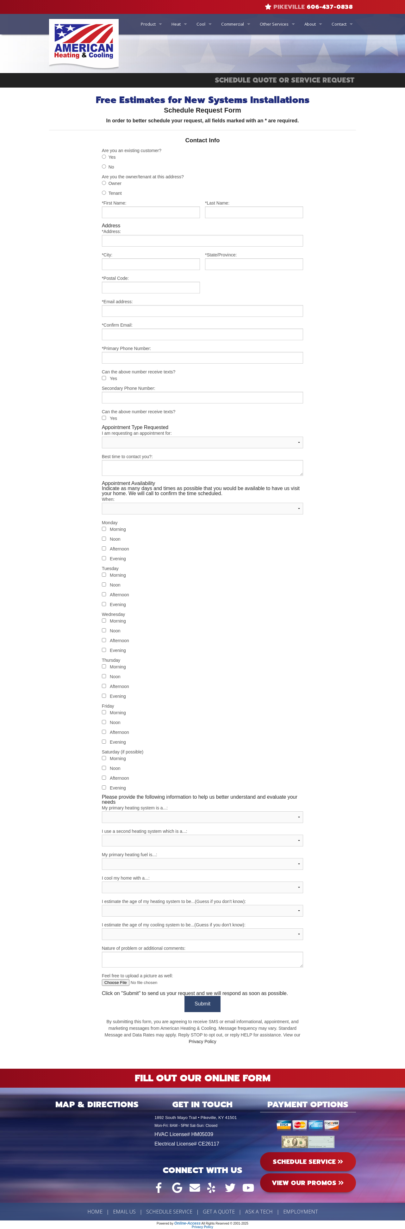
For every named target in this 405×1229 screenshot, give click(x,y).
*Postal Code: (151, 284)
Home (95, 1211)
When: (202, 505)
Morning (118, 529)
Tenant (115, 193)
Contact (339, 24)
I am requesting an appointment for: (202, 439)
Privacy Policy (202, 1041)
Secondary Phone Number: (202, 394)
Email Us (124, 1211)
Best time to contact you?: (202, 465)
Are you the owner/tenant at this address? (143, 176)
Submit (202, 1003)
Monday (110, 522)
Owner (115, 183)
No (111, 166)
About (310, 24)
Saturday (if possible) (123, 751)
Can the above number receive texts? (139, 371)
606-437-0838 (330, 7)
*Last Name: (254, 209)
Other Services (274, 24)
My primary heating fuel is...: (202, 861)
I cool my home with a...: (202, 884)
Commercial (232, 24)
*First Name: (151, 209)
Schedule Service (169, 1211)
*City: (151, 261)
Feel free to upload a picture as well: (202, 979)
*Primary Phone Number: (202, 355)
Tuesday (110, 568)
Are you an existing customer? (131, 150)
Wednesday (113, 614)
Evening (118, 558)
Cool (200, 24)
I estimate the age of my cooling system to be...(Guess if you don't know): (202, 931)
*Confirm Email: (202, 331)
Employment (300, 1211)
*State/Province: (254, 261)
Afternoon (119, 548)
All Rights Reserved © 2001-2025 (224, 1223)
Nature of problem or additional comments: (202, 957)
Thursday (111, 660)
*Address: (202, 238)
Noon (115, 539)
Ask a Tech (259, 1211)
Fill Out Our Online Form (203, 1078)
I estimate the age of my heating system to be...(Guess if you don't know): (202, 908)
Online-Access (187, 1223)
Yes (112, 157)
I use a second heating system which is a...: (202, 837)
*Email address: (202, 308)
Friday (108, 706)
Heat (176, 24)
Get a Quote (219, 1211)
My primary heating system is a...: (202, 814)
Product (148, 24)
